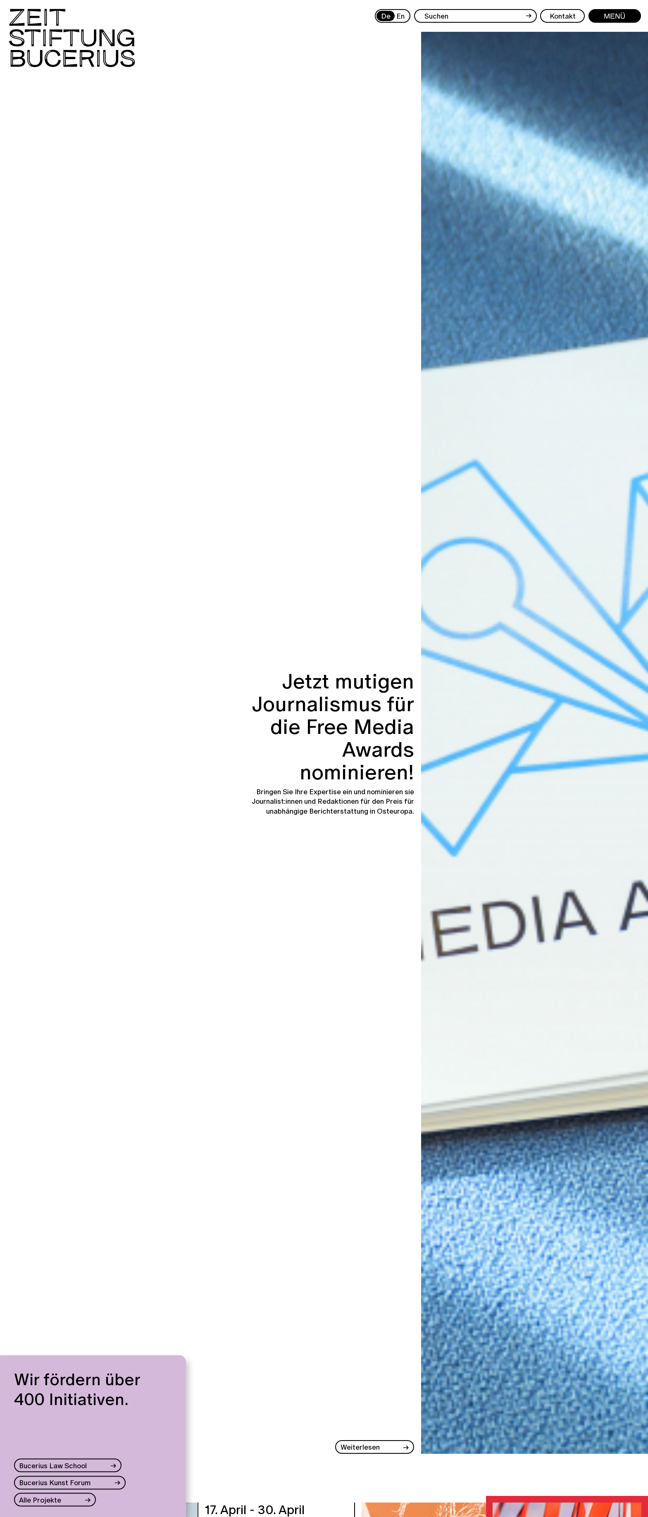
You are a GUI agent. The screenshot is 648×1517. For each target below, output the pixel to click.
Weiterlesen (360, 1447)
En (400, 16)
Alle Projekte (40, 1499)
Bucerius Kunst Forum (55, 1482)
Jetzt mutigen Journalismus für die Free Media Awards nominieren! (333, 727)
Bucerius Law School (53, 1465)
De (386, 16)
